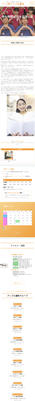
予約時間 (15, 141)
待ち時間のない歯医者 (13, 36)
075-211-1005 (18, 400)
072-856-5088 (18, 388)
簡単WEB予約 (17, 232)
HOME (6, 36)
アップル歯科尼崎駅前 (18, 340)
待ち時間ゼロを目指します (6, 142)
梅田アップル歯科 (18, 362)
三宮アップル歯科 (18, 306)
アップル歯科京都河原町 (17, 396)
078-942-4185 (18, 332)
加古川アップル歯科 (17, 328)
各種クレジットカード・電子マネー (18, 176)
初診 (19, 141)
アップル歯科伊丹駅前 (18, 351)
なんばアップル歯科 (17, 374)
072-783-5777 (18, 354)
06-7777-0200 (18, 377)
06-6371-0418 (18, 366)
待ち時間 (22, 141)
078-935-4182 (18, 321)
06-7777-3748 (18, 343)
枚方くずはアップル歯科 (17, 385)
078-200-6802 (11, 173)
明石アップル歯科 (18, 317)
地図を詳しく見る (17, 283)
